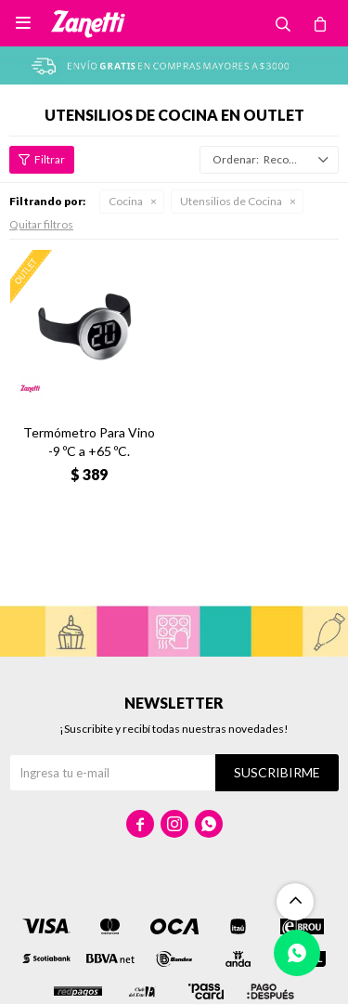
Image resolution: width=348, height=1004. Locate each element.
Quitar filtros (41, 224)
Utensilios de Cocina (231, 201)
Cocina (126, 201)
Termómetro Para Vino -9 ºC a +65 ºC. (89, 441)
